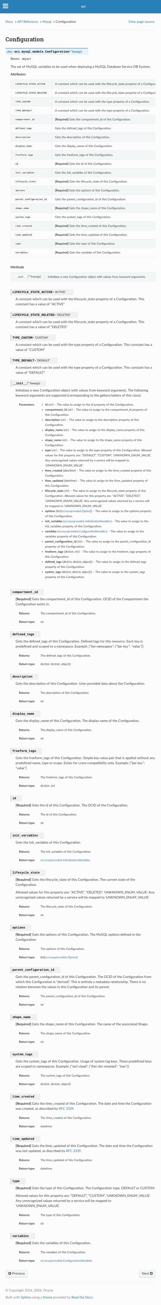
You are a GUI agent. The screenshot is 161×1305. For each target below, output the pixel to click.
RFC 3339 (66, 1108)
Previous (16, 1273)
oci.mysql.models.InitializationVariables (65, 860)
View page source (141, 21)
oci (83, 6)
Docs (9, 21)
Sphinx (26, 1297)
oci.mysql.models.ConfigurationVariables (66, 1260)
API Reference (27, 21)
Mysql (46, 21)
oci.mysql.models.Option (61, 957)
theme (47, 1297)
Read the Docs (82, 1297)
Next (147, 1273)
